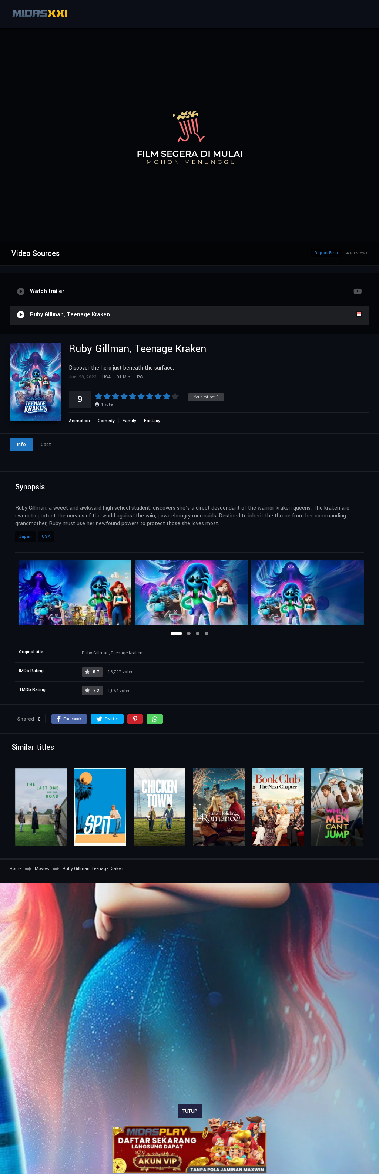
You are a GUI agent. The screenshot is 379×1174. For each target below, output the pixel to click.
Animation (79, 420)
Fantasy (152, 420)
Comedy (106, 420)
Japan (25, 536)
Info (21, 444)
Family (129, 420)
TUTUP (189, 1111)
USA (46, 536)
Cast (46, 444)
